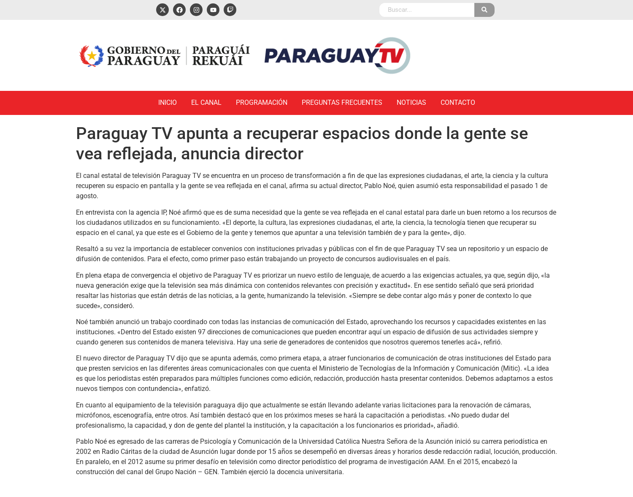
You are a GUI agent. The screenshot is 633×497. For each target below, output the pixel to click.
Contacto (458, 102)
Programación (261, 102)
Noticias (411, 102)
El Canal (206, 102)
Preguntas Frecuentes (342, 102)
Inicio (167, 102)
